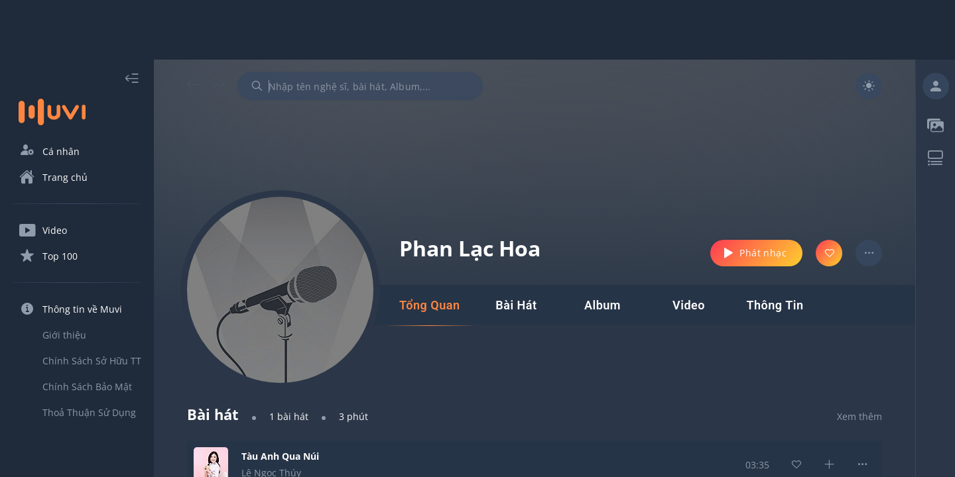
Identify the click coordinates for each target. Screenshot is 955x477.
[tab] (429, 305)
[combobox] (360, 86)
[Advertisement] (477, 30)
